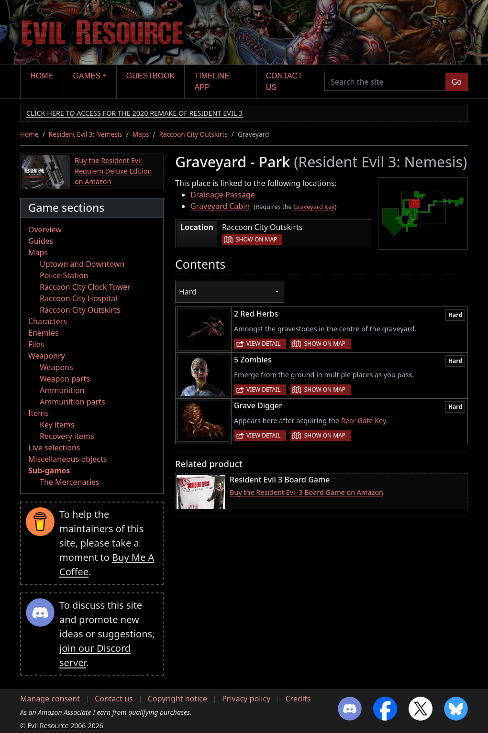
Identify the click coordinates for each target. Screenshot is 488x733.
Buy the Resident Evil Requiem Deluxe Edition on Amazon (113, 171)
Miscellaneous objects (67, 459)
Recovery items (67, 436)
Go (457, 82)
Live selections (54, 447)
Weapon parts (65, 378)
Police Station (64, 275)
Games (87, 76)
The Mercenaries (70, 482)
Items (38, 413)
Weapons (56, 367)
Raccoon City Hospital (78, 298)
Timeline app (212, 81)
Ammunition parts (72, 401)
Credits (298, 698)
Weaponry (46, 355)
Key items (57, 424)
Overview (45, 229)
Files (36, 344)
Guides (40, 241)
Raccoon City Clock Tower (85, 287)
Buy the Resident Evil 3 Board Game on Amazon (306, 492)
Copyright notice (177, 698)
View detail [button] (263, 343)
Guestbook (150, 76)
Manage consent (50, 698)
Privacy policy (246, 698)
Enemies (43, 333)
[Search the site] (385, 82)
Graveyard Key (313, 206)
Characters (47, 321)
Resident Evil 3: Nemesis (85, 134)
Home (41, 76)
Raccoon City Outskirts (193, 134)
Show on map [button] (256, 239)
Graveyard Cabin (220, 206)
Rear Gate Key (363, 420)
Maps (141, 134)
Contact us (284, 81)
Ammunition (62, 390)
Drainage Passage (222, 194)
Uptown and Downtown (82, 264)
